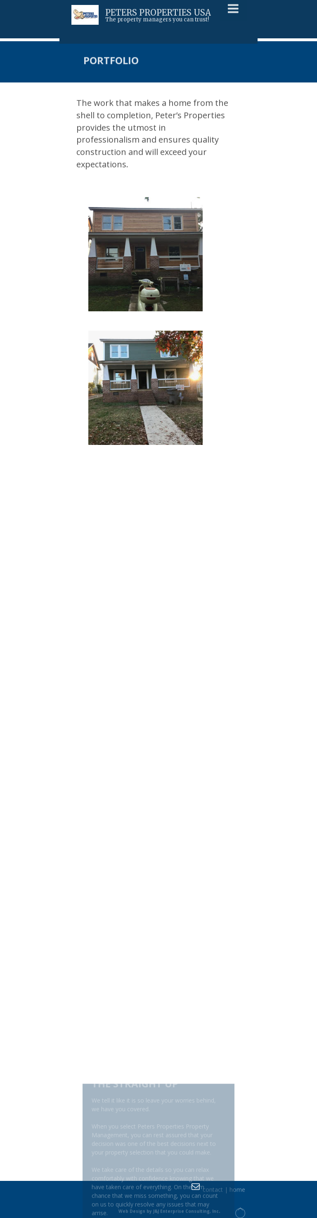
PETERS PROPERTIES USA (158, 11)
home (237, 1191)
